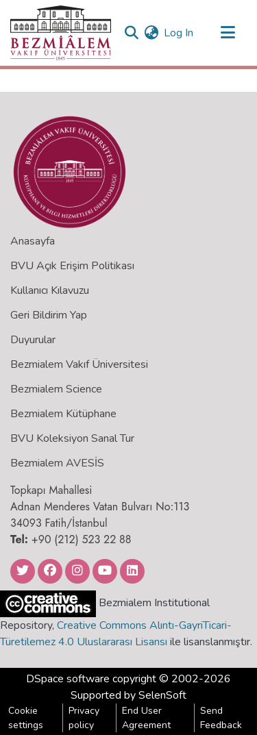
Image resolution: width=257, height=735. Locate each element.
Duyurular (33, 339)
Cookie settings (25, 718)
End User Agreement (146, 718)
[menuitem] (151, 33)
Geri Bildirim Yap (48, 315)
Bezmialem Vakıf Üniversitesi (79, 364)
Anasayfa (32, 241)
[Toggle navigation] (227, 33)
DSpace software (68, 678)
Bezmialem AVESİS (57, 463)
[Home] (60, 32)
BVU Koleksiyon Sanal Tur (72, 438)
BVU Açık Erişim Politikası (72, 265)
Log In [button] (179, 32)
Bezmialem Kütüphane (63, 413)
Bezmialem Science (56, 389)
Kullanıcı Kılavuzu (49, 290)
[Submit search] (131, 33)
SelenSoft (162, 695)
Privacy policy (84, 718)
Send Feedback (221, 718)
